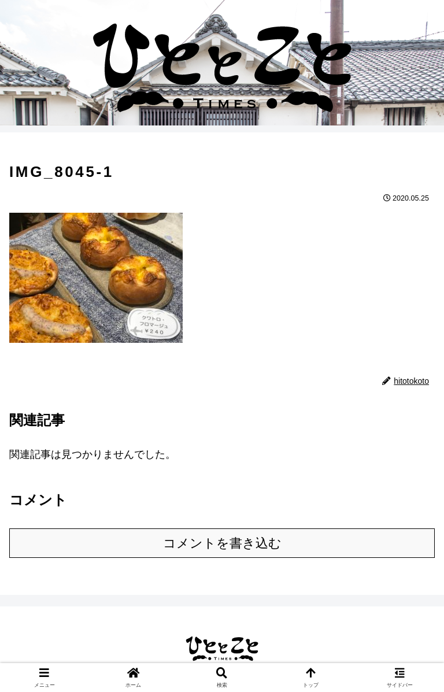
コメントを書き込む (222, 543)
